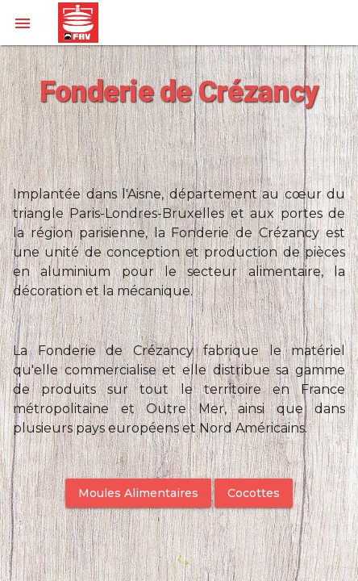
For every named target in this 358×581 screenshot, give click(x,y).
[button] (22, 22)
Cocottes (253, 493)
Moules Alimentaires (138, 493)
